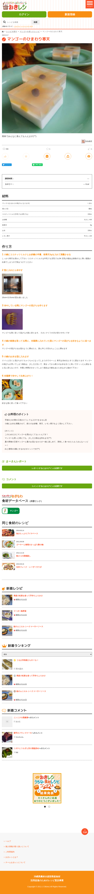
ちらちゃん (19, 737)
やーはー (19, 668)
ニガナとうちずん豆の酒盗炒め (26, 748)
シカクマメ (17, 26)
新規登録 (70, 14)
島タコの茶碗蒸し (23, 556)
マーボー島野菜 (20, 611)
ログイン (24, 14)
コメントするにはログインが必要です (47, 486)
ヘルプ (8, 841)
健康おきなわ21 (21, 599)
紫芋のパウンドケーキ (23, 733)
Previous (25, 791)
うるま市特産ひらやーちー (27, 660)
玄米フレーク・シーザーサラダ (29, 567)
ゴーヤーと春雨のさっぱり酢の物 (29, 545)
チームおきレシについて (15, 862)
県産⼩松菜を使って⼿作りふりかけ (28, 596)
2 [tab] (49, 807)
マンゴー (14, 511)
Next (69, 791)
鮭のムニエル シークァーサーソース (28, 626)
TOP (85, 832)
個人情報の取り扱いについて (17, 846)
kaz (17, 752)
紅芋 (31, 26)
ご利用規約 (10, 852)
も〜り (18, 721)
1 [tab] (45, 807)
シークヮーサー (25, 26)
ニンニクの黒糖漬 (21, 717)
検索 (35, 22)
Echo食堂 (88, 141)
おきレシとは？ (11, 857)
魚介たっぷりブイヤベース (27, 533)
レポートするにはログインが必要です (47, 468)
